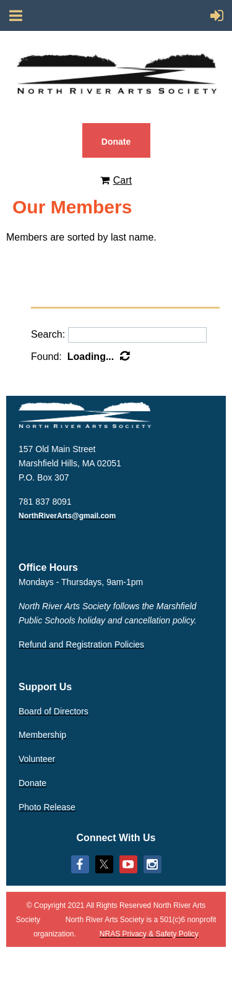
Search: (48, 334)
